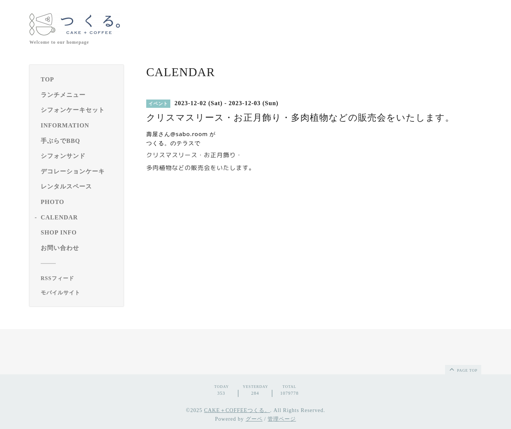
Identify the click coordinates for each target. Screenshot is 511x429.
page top (462, 369)
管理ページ (282, 419)
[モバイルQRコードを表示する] (79, 293)
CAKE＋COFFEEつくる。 (237, 410)
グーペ (254, 419)
